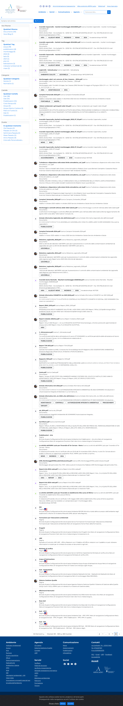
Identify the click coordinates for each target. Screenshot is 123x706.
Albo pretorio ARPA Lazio (86, 6)
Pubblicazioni (10, 101)
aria (42, 37)
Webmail (101, 6)
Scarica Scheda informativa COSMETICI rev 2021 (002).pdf (93, 295)
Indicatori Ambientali (13, 645)
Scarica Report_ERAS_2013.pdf (65, 305)
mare (6, 68)
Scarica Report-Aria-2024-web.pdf (69, 469)
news (43, 142)
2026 (77, 290)
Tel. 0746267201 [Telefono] (96, 648)
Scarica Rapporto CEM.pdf (61, 359)
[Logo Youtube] (46, 6)
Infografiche (87, 74)
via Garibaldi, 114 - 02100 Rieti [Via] (101, 645)
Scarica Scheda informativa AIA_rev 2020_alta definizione (94, 396)
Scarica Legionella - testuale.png (68, 70)
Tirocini (37, 685)
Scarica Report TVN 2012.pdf (63, 345)
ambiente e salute (48, 74)
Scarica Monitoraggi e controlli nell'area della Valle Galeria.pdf (98, 208)
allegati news (54, 37)
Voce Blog (8, 34)
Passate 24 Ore (10, 131)
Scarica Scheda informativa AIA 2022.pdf (76, 386)
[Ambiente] (43, 12)
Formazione (38, 683)
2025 (50, 142)
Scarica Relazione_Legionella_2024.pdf (74, 253)
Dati (6, 96)
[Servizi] (53, 12)
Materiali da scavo (40, 665)
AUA (7, 670)
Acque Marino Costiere (13, 108)
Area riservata (112, 6)
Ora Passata (9, 128)
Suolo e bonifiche (12, 655)
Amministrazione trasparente (64, 6)
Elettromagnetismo (13, 660)
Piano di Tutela (10, 111)
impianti (44, 406)
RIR (7, 673)
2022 (6, 54)
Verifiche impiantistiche (42, 668)
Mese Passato (9, 135)
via (42, 115)
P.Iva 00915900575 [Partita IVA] (97, 650)
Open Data (10, 678)
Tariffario (37, 663)
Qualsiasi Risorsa (10, 29)
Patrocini (37, 680)
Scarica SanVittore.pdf (57, 422)
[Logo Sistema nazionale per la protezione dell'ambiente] (21, 8)
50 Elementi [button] (39, 634)
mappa (56, 101)
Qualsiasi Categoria (11, 79)
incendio (67, 37)
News (65, 645)
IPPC (7, 668)
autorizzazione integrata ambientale (83, 403)
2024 (85, 37)
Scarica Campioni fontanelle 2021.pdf (72, 95)
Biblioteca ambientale (42, 678)
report (51, 478)
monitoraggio (54, 90)
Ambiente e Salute (12, 665)
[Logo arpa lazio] (10, 8)
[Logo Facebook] (40, 6)
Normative (8, 83)
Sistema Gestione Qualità (43, 648)
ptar (6, 61)
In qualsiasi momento (12, 126)
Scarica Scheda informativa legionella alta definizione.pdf (94, 218)
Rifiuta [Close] (63, 703)
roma (77, 37)
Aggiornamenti (68, 648)
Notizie (7, 81)
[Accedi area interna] (94, 661)
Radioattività (10, 663)
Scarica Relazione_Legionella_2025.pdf (74, 266)
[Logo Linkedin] (49, 6)
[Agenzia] (77, 12)
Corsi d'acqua (9, 103)
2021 (6, 59)
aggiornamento (47, 158)
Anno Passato (9, 138)
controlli (59, 403)
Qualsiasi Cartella (10, 94)
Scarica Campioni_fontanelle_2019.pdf (73, 199)
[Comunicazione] (65, 12)
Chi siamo (37, 645)
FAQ (35, 675)
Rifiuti (8, 658)
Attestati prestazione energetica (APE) (45, 672)
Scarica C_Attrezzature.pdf (62, 332)
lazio (6, 56)
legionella (63, 74)
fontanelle (45, 101)
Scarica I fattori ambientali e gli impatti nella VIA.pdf (88, 106)
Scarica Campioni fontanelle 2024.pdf (73, 231)
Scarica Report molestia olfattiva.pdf (72, 319)
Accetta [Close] (71, 703)
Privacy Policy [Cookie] (54, 703)
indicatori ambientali (12, 66)
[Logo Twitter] (43, 6)
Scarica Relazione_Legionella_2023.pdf (74, 240)
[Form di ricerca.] (95, 12)
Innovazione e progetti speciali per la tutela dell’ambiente (18, 682)
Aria (7, 650)
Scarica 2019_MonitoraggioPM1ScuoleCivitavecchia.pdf (90, 461)
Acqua (7, 106)
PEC (92, 654)
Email (98, 654)
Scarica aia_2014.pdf (55, 410)
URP (35, 653)
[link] (1, 17)
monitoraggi (9, 52)
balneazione (9, 63)
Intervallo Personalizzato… (13, 140)
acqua (7, 47)
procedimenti (108, 403)
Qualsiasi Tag (8, 44)
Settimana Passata (11, 133)
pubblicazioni (9, 49)
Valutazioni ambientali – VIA (15, 675)
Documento (9, 32)
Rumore (9, 653)
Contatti (37, 650)
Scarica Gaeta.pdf (52, 372)
